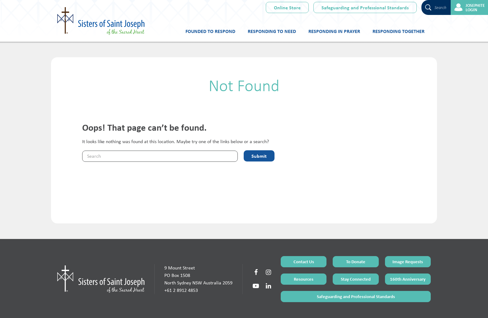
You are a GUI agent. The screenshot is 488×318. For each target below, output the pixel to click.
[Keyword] (160, 156)
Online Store (287, 7)
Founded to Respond (210, 31)
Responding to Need (272, 31)
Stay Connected (356, 254)
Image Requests (407, 237)
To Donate (355, 237)
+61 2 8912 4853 (181, 266)
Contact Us (303, 237)
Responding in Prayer (334, 31)
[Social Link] (256, 248)
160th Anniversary (407, 254)
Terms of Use (228, 306)
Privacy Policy (266, 306)
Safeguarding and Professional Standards (365, 7)
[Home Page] (100, 254)
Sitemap (247, 306)
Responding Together (399, 31)
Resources (303, 254)
